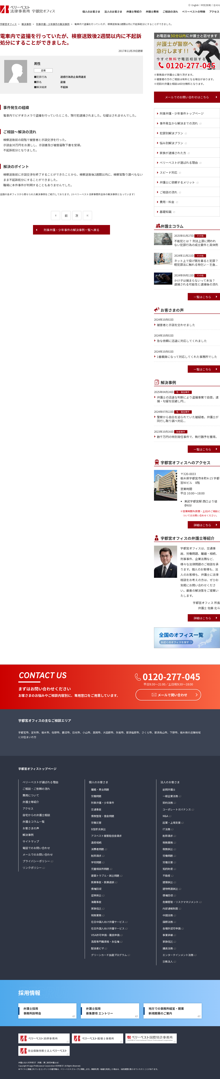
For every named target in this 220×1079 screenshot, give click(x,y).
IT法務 (166, 828)
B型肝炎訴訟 (98, 828)
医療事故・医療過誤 (102, 881)
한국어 (216, 5)
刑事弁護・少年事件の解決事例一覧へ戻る (71, 230)
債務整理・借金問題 (102, 815)
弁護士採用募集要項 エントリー (99, 1009)
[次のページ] (87, 215)
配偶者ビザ (97, 947)
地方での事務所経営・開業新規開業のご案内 (166, 1009)
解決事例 (28, 834)
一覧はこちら (202, 297)
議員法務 (168, 947)
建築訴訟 (168, 881)
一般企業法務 (170, 795)
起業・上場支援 (172, 821)
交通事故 (96, 808)
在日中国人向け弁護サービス (107, 921)
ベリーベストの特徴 (193, 11)
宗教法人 (168, 960)
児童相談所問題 (100, 868)
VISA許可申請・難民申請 (105, 934)
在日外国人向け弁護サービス (107, 927)
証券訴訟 (96, 894)
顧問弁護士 (169, 788)
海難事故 (96, 901)
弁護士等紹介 (134, 11)
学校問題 (96, 861)
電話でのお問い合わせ (36, 847)
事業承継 (168, 934)
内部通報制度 (170, 907)
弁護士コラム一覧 (34, 821)
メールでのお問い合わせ (38, 853)
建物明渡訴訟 (170, 887)
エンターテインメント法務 (178, 954)
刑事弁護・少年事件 (102, 802)
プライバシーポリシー (36, 860)
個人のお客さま (91, 11)
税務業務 (96, 914)
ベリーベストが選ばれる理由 (40, 781)
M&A (165, 815)
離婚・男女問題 (100, 788)
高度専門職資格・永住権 (105, 940)
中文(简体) (206, 5)
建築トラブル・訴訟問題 (105, 874)
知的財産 (168, 868)
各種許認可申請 (172, 927)
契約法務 (168, 802)
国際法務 (168, 921)
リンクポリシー (32, 867)
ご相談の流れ (170, 11)
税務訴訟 (168, 848)
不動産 (166, 874)
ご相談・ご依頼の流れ (36, 788)
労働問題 (96, 795)
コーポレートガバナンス (177, 808)
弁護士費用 (152, 11)
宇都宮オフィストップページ (37, 768)
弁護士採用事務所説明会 (32, 1009)
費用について (31, 794)
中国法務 (168, 914)
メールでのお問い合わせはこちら (187, 97)
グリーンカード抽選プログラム (109, 954)
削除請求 (96, 854)
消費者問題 (97, 848)
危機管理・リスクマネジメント (181, 901)
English (195, 5)
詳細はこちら (202, 525)
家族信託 (96, 907)
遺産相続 (96, 841)
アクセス (214, 11)
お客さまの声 (31, 827)
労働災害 (96, 821)
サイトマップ (31, 840)
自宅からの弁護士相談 (36, 814)
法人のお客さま (113, 11)
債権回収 (96, 887)
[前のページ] (55, 215)
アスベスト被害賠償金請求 (106, 835)
